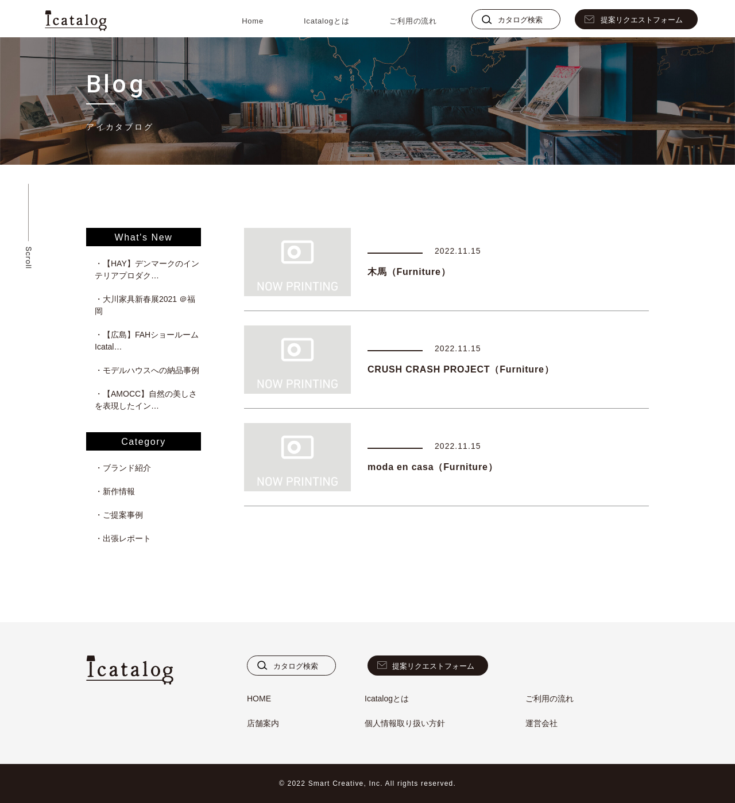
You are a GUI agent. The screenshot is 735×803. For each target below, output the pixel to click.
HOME (259, 698)
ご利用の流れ (413, 21)
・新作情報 (115, 491)
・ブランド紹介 (123, 467)
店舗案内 (263, 723)
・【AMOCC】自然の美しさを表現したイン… (146, 399)
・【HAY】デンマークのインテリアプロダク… (147, 269)
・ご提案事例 (119, 514)
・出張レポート (123, 538)
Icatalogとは (326, 21)
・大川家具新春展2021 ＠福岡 (145, 305)
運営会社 (541, 723)
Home (253, 21)
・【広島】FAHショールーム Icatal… (148, 340)
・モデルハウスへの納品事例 (147, 370)
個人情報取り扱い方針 (405, 723)
